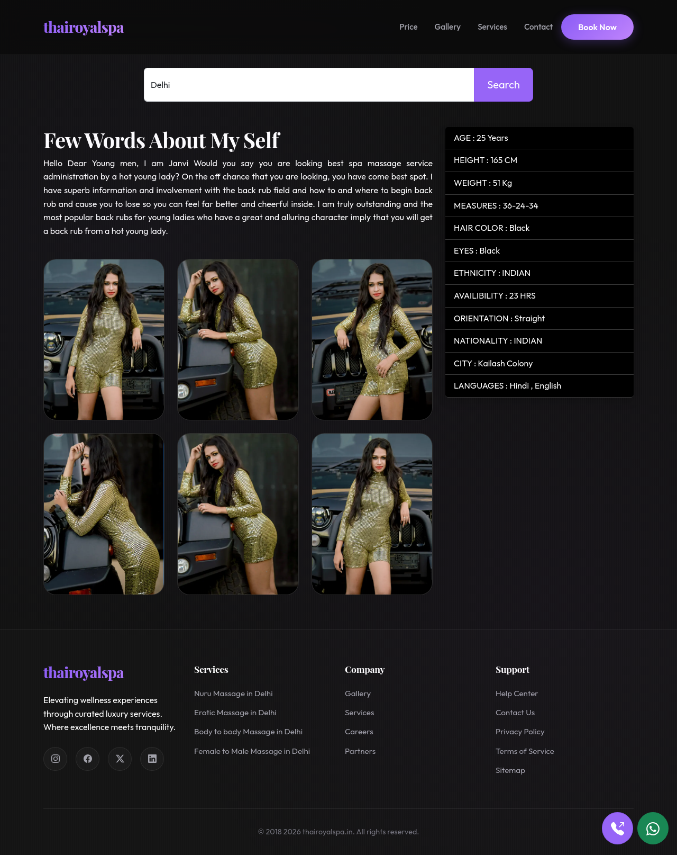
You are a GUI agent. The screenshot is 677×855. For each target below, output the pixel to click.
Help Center (517, 693)
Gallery (448, 27)
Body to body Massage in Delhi (248, 731)
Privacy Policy (520, 731)
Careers (359, 731)
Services (492, 27)
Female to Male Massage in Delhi (252, 751)
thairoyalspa (83, 27)
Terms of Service (525, 751)
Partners (360, 751)
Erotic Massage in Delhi (235, 712)
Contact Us (515, 712)
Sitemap (510, 770)
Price (408, 27)
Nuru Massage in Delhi (233, 693)
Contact (538, 27)
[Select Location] (309, 85)
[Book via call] (617, 828)
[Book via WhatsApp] (653, 828)
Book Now (597, 27)
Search (503, 84)
